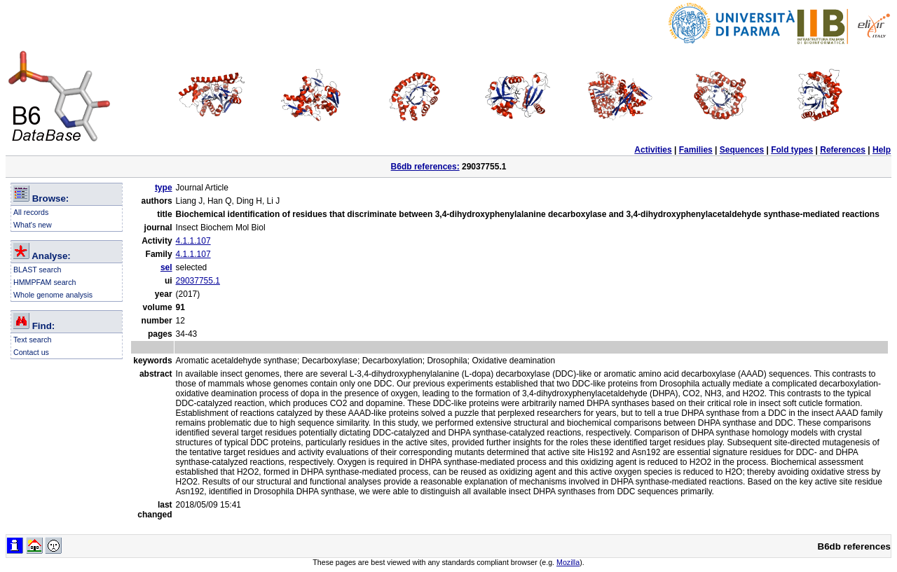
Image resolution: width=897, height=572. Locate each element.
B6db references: (425, 167)
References (842, 150)
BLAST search (37, 269)
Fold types (792, 150)
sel (166, 267)
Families (696, 150)
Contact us (31, 352)
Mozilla (568, 562)
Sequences (742, 150)
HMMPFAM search (44, 282)
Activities (652, 150)
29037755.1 (198, 281)
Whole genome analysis (53, 295)
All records (30, 212)
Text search (32, 339)
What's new (32, 225)
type (163, 188)
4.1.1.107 (193, 241)
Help (881, 150)
